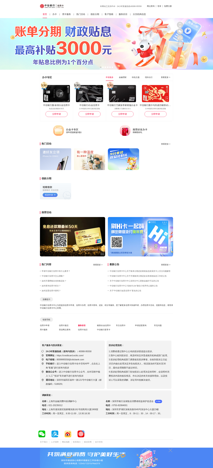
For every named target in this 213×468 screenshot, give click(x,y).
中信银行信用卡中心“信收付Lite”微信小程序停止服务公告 (133, 286)
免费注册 (168, 6)
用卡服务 (66, 14)
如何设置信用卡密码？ (50, 291)
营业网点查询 (64, 330)
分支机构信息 (139, 14)
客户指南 (109, 14)
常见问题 (158, 325)
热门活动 (80, 14)
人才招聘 (55, 442)
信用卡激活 (63, 325)
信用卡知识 (82, 330)
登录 (159, 6)
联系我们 (77, 442)
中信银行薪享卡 (103, 330)
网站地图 (66, 442)
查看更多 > (165, 77)
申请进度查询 (140, 325)
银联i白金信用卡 (104, 325)
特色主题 (136, 77)
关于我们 (44, 442)
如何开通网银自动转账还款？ (53, 281)
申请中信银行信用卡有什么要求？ (55, 271)
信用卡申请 (44, 325)
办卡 (54, 14)
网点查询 (151, 6)
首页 (45, 14)
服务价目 (123, 14)
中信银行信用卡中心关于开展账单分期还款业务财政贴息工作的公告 (137, 276)
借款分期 (94, 14)
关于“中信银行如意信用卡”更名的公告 (124, 291)
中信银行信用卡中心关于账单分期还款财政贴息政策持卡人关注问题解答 (139, 271)
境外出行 (149, 77)
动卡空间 (99, 442)
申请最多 (109, 77)
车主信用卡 (121, 325)
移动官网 (88, 442)
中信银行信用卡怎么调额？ (52, 276)
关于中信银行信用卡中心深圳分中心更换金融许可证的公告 (133, 281)
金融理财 (122, 77)
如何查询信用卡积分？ (50, 286)
